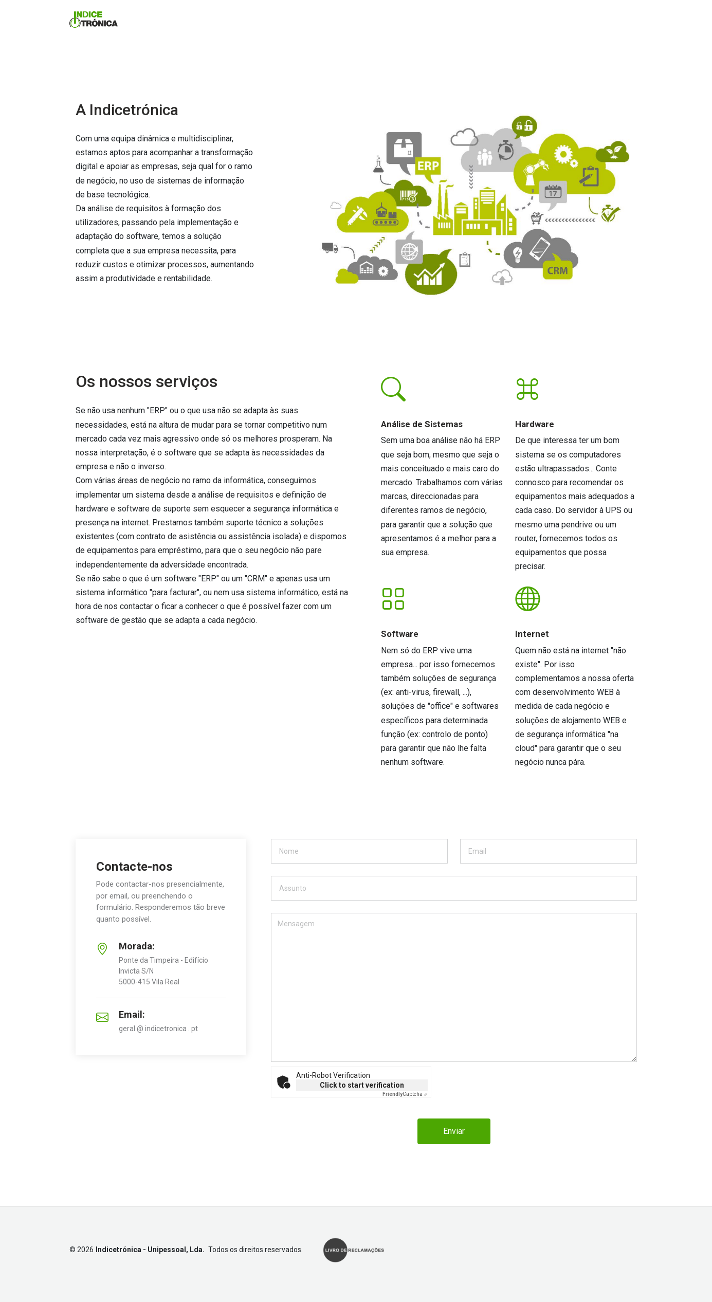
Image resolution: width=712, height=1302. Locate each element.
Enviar (454, 1131)
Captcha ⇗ (405, 1094)
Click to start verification (362, 1085)
